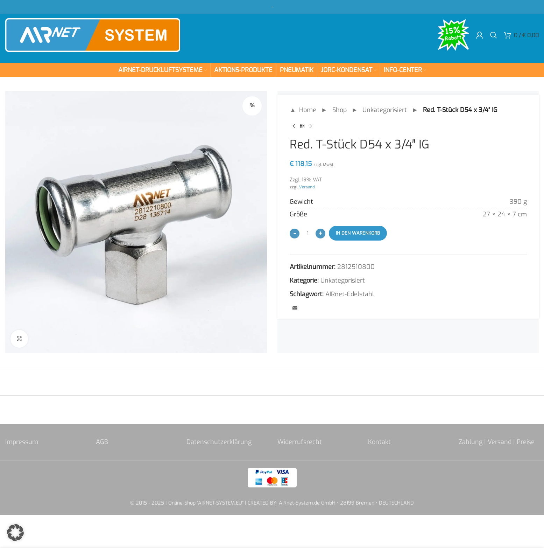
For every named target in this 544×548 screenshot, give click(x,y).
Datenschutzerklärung (219, 442)
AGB (102, 442)
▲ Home (303, 110)
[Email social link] (295, 308)
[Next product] (310, 126)
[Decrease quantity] (294, 233)
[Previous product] (294, 126)
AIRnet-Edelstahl (349, 294)
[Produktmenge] (307, 233)
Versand (307, 187)
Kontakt (379, 442)
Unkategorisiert (384, 110)
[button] (15, 532)
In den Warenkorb (358, 233)
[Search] (494, 35)
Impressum (21, 442)
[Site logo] (92, 34)
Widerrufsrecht (299, 442)
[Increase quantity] (320, 233)
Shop (339, 110)
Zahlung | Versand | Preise (497, 442)
